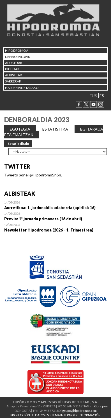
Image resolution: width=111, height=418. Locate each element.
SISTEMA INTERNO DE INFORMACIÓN (74, 415)
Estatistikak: (18, 143)
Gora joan (101, 406)
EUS (93, 95)
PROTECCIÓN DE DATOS (27, 415)
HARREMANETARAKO (22, 88)
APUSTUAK (13, 63)
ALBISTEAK (13, 75)
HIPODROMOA (16, 50)
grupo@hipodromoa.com (79, 410)
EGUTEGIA (20, 129)
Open (55, 205)
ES (102, 95)
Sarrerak (13, 81)
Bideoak (12, 69)
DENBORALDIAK (17, 57)
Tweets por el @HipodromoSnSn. (33, 175)
